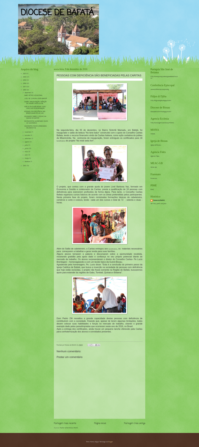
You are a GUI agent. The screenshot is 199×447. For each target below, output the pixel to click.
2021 (24, 74)
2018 (24, 83)
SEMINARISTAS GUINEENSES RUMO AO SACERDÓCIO (36, 122)
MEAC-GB (154, 167)
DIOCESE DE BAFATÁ (57, 13)
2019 (24, 80)
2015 (24, 166)
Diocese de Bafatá (159, 200)
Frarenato (154, 178)
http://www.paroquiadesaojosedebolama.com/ (164, 77)
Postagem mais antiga (134, 423)
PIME (152, 190)
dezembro (28, 93)
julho (26, 145)
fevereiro (28, 162)
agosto (27, 142)
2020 (25, 77)
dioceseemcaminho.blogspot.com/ (161, 112)
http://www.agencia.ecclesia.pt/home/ (162, 123)
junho (27, 148)
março (27, 158)
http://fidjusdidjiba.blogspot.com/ (161, 101)
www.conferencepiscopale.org (160, 89)
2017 (24, 87)
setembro (28, 139)
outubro (28, 135)
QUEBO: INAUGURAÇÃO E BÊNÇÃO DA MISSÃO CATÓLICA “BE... (35, 103)
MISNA (153, 134)
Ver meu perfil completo (158, 204)
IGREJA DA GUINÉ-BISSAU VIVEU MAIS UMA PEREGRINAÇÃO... (35, 107)
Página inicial (100, 423)
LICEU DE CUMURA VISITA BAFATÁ (35, 99)
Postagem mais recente (65, 423)
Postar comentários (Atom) (69, 428)
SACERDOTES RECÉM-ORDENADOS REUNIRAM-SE (35, 127)
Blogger (110, 442)
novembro (28, 132)
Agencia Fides (155, 156)
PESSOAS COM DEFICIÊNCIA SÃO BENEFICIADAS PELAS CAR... (34, 112)
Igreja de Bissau (156, 145)
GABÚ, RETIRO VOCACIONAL (33, 95)
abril (26, 155)
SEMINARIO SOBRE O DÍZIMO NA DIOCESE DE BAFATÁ (35, 117)
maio (26, 152)
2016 (24, 90)
